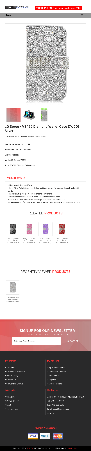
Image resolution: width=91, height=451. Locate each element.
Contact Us (11, 380)
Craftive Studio (73, 448)
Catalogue (11, 397)
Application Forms (57, 368)
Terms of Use (12, 409)
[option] (45, 64)
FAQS (8, 405)
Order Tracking (55, 384)
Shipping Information (15, 372)
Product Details (16, 178)
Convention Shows (14, 384)
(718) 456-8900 (57, 401)
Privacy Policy (12, 401)
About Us (10, 368)
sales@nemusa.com (61, 409)
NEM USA (29, 448)
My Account (54, 376)
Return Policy (12, 376)
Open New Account (57, 372)
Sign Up (52, 380)
